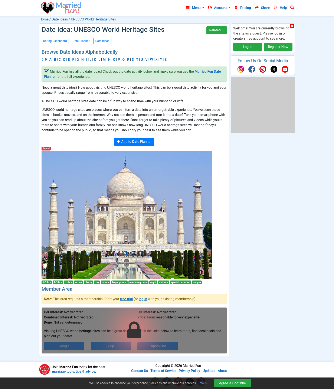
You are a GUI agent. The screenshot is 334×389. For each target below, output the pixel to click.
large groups (119, 282)
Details (202, 383)
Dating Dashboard (55, 41)
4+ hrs (68, 282)
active (78, 282)
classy (88, 282)
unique (197, 282)
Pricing (242, 8)
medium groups (138, 282)
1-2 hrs (47, 282)
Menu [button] (193, 8)
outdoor (163, 282)
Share (262, 8)
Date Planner (81, 41)
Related (215, 30)
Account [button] (217, 8)
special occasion (180, 282)
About (222, 371)
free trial (126, 299)
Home (44, 19)
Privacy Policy (189, 371)
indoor (105, 282)
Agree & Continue (232, 383)
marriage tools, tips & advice (73, 371)
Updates (209, 371)
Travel (46, 148)
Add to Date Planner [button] (134, 142)
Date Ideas (60, 19)
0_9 (44, 60)
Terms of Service (163, 371)
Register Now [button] (278, 47)
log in (143, 299)
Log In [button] (247, 47)
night (153, 282)
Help (280, 8)
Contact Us (139, 371)
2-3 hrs (58, 282)
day (97, 282)
